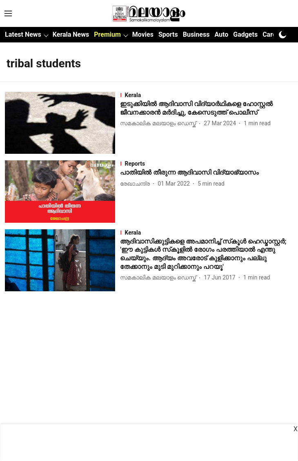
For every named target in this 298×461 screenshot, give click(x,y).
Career (272, 34)
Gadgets (245, 34)
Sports (168, 34)
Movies (142, 34)
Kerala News (71, 34)
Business (196, 34)
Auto (221, 34)
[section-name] (206, 95)
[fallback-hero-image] (62, 123)
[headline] (206, 108)
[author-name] (159, 123)
